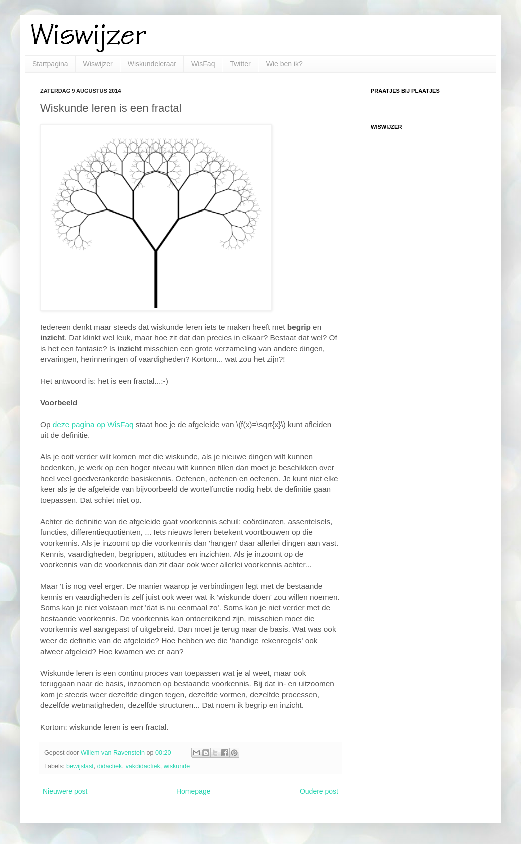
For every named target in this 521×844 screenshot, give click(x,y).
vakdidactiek (142, 766)
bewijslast (80, 766)
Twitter (240, 64)
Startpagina (50, 64)
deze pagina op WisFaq (93, 424)
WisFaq (203, 64)
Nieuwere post (65, 791)
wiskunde (177, 766)
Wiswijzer (98, 64)
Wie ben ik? (284, 64)
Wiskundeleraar (152, 64)
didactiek (109, 766)
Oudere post (319, 791)
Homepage (193, 791)
